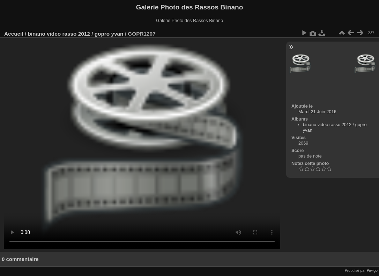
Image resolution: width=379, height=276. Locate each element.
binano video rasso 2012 (59, 34)
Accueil (13, 34)
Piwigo (372, 270)
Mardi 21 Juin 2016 (317, 111)
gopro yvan (109, 34)
